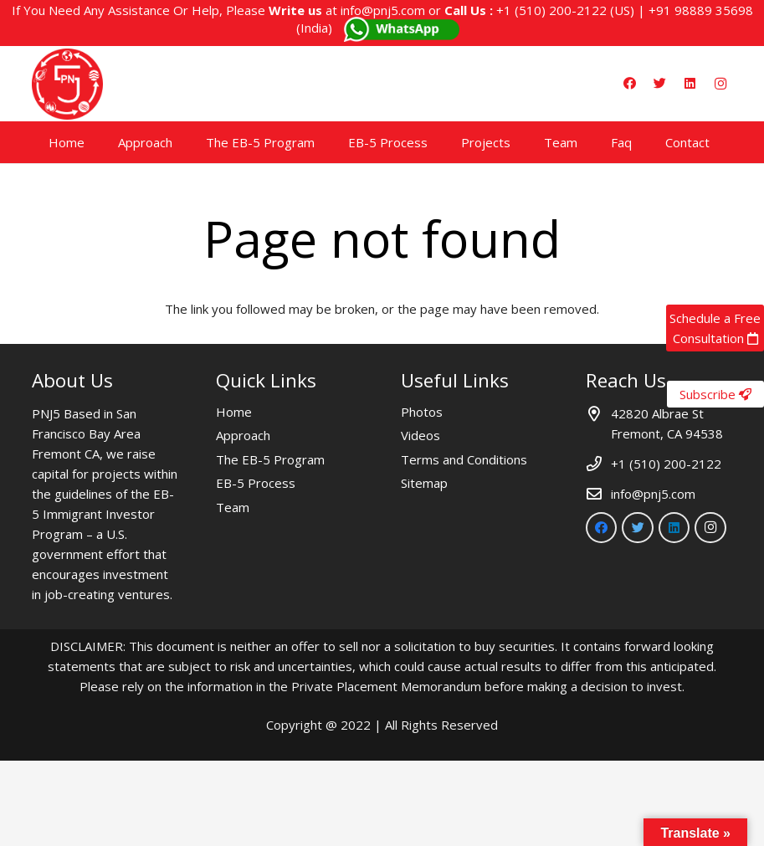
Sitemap (424, 482)
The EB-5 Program (270, 459)
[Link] (67, 84)
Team (232, 507)
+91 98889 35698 (701, 10)
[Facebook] (630, 83)
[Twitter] (660, 83)
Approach (243, 435)
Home (234, 411)
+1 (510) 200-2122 (551, 10)
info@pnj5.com (383, 10)
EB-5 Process (255, 482)
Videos (420, 435)
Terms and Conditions (464, 459)
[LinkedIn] (690, 83)
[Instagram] (720, 83)
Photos (422, 411)
